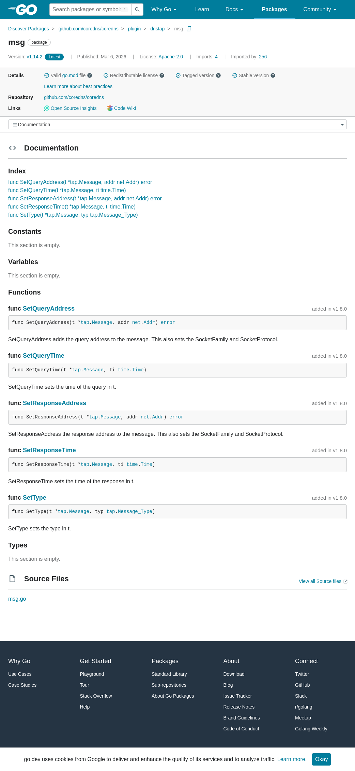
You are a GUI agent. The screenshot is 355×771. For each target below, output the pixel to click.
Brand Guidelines (241, 717)
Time (138, 370)
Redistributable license (134, 75)
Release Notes (239, 707)
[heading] (28, 9)
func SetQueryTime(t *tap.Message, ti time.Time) (67, 190)
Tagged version (198, 75)
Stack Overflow (96, 696)
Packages (274, 9)
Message (102, 322)
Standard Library (169, 674)
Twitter (302, 674)
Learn (202, 9)
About (231, 661)
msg (178, 28)
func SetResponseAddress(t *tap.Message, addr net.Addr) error (85, 198)
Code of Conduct (241, 728)
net (136, 322)
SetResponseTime (49, 450)
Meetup (303, 717)
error (168, 322)
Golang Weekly (311, 728)
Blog (228, 685)
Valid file (68, 75)
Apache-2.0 (170, 56)
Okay (321, 759)
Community (321, 10)
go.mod (70, 75)
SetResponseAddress (54, 403)
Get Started (95, 661)
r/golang (303, 707)
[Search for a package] (90, 9)
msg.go (17, 599)
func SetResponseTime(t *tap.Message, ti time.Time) (72, 207)
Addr (149, 322)
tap (85, 322)
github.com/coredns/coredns (89, 28)
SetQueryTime (43, 355)
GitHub (302, 685)
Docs (236, 10)
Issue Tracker (237, 696)
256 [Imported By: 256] (249, 56)
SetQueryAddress (49, 308)
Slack (301, 696)
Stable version (254, 75)
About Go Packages (173, 696)
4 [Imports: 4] (207, 56)
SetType (34, 497)
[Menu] (177, 124)
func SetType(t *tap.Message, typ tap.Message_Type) (73, 215)
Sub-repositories (169, 685)
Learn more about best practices (78, 86)
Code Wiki (121, 108)
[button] (46, 75)
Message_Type (135, 511)
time (123, 370)
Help (85, 707)
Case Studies (22, 685)
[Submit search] (137, 9)
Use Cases (19, 674)
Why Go (165, 10)
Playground (92, 674)
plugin (134, 28)
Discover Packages (28, 28)
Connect (306, 661)
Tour (84, 685)
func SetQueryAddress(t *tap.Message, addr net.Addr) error (80, 182)
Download (234, 674)
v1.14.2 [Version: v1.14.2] (26, 56)
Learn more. (292, 759)
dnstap (157, 28)
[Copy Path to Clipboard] (189, 29)
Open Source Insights (70, 108)
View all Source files (320, 581)
